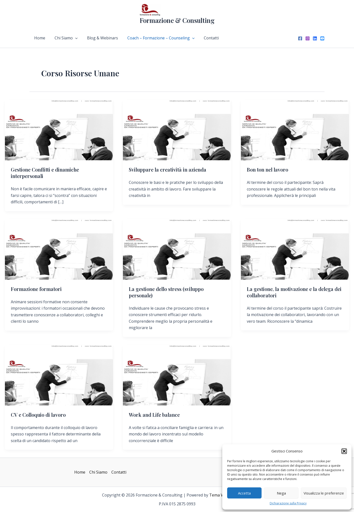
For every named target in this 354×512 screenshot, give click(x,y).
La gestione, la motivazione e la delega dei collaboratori (294, 292)
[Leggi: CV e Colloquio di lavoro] (59, 375)
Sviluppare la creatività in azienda (167, 169)
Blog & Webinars (98, 38)
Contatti (204, 38)
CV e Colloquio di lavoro (38, 414)
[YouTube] (322, 38)
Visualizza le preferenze (324, 493)
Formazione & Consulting (177, 20)
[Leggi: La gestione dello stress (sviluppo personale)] (177, 249)
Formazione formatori (36, 289)
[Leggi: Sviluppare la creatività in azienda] (177, 129)
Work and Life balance (154, 414)
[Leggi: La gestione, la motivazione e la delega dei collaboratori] (295, 249)
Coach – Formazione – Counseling (156, 38)
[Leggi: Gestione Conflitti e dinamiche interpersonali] (59, 129)
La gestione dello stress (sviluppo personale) (166, 292)
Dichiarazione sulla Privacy (288, 503)
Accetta (244, 493)
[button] (344, 451)
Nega (281, 493)
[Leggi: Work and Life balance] (177, 375)
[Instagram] (307, 38)
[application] (73, 38)
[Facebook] (300, 38)
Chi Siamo (63, 38)
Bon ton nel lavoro (267, 169)
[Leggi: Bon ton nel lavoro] (295, 129)
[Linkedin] (315, 38)
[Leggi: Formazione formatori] (59, 249)
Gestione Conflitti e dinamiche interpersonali (45, 172)
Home (38, 38)
